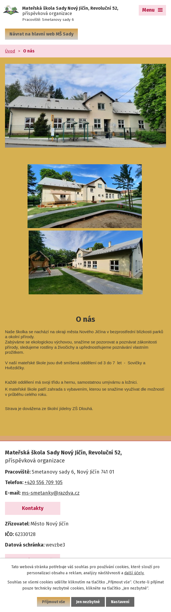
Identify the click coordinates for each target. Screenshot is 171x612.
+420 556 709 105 (43, 482)
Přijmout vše (53, 602)
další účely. (134, 573)
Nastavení (120, 602)
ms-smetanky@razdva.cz (51, 493)
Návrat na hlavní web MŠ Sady (41, 34)
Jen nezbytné (88, 602)
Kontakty (32, 508)
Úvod (10, 51)
